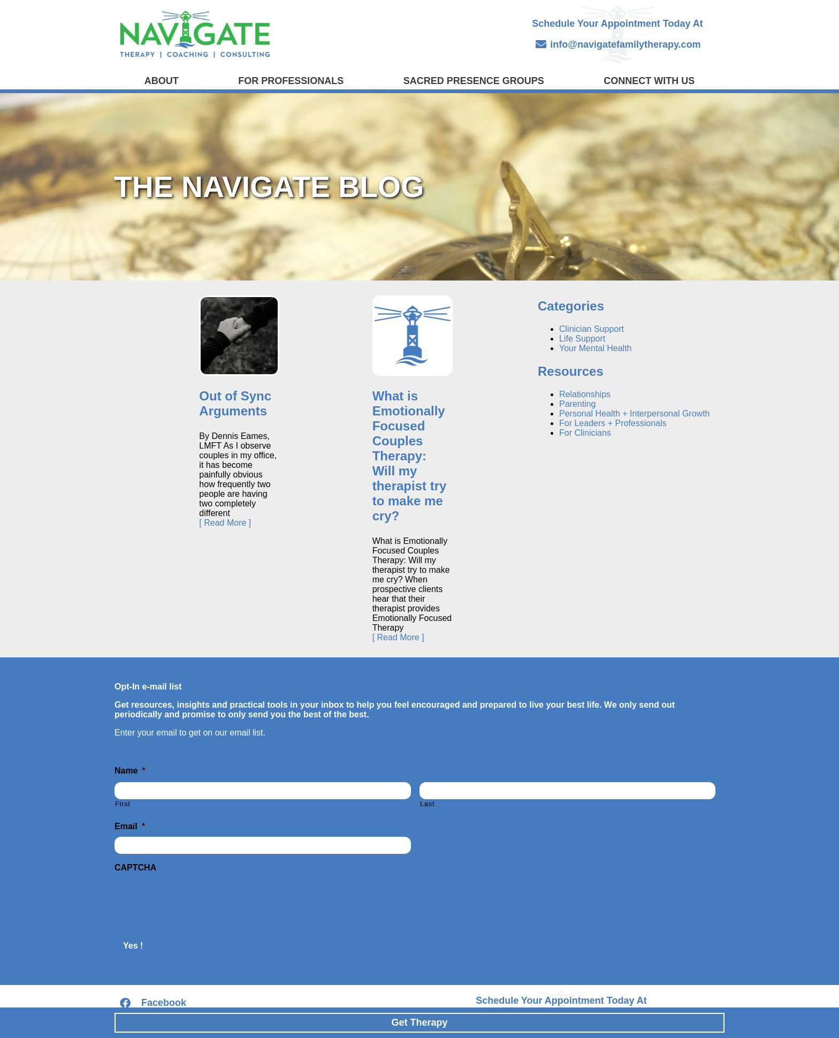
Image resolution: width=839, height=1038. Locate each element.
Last (427, 804)
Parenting (577, 403)
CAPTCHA (135, 867)
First (123, 804)
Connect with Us (649, 80)
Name (130, 770)
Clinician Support (591, 329)
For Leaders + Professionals (613, 423)
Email (130, 826)
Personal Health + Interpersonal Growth (634, 413)
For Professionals (291, 80)
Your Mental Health (595, 348)
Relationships (585, 394)
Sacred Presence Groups (473, 80)
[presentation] (196, 899)
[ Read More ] (225, 522)
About (161, 80)
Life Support (582, 338)
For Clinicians (585, 432)
